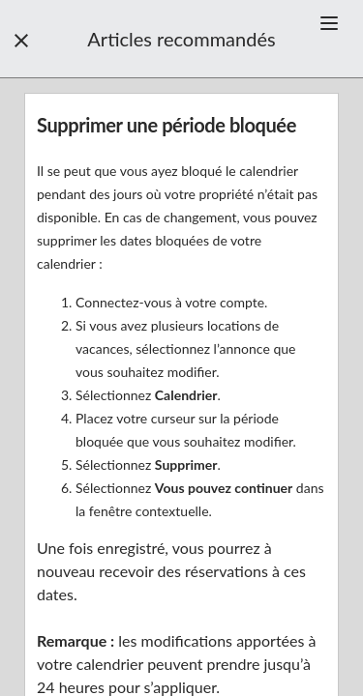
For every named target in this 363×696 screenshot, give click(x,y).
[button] (329, 23)
